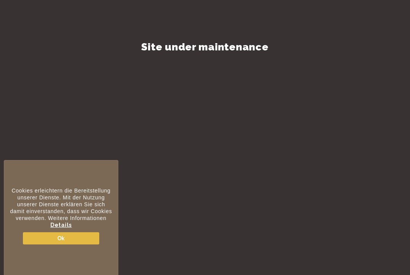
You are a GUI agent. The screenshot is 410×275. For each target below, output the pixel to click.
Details (61, 225)
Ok (61, 238)
